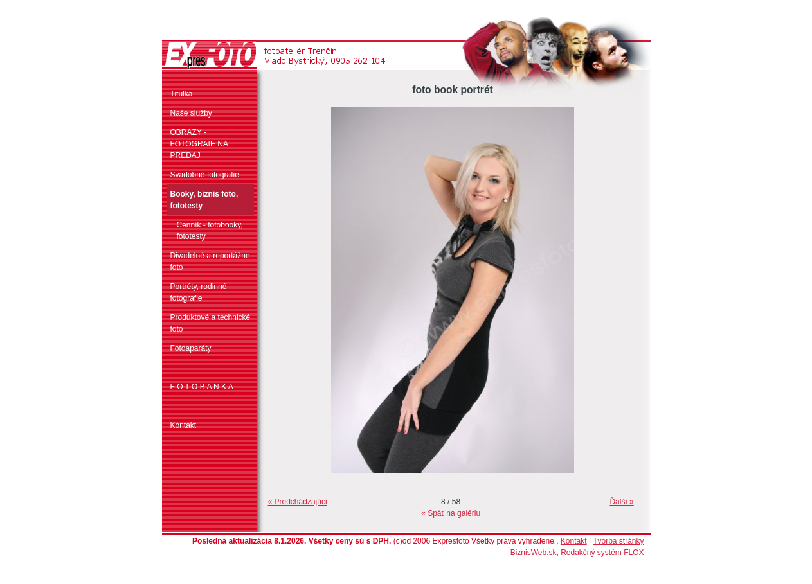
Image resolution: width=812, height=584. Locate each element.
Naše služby (191, 113)
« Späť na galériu (450, 513)
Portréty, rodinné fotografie (198, 292)
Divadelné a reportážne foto (210, 261)
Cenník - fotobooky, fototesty (210, 230)
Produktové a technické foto (210, 323)
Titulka (181, 93)
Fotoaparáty (191, 348)
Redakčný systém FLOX (602, 552)
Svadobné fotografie (204, 174)
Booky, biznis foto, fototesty (204, 200)
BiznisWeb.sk (533, 552)
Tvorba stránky (618, 540)
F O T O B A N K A (201, 386)
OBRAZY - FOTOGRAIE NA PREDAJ (199, 144)
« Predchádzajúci (297, 501)
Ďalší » (621, 501)
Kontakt (183, 425)
